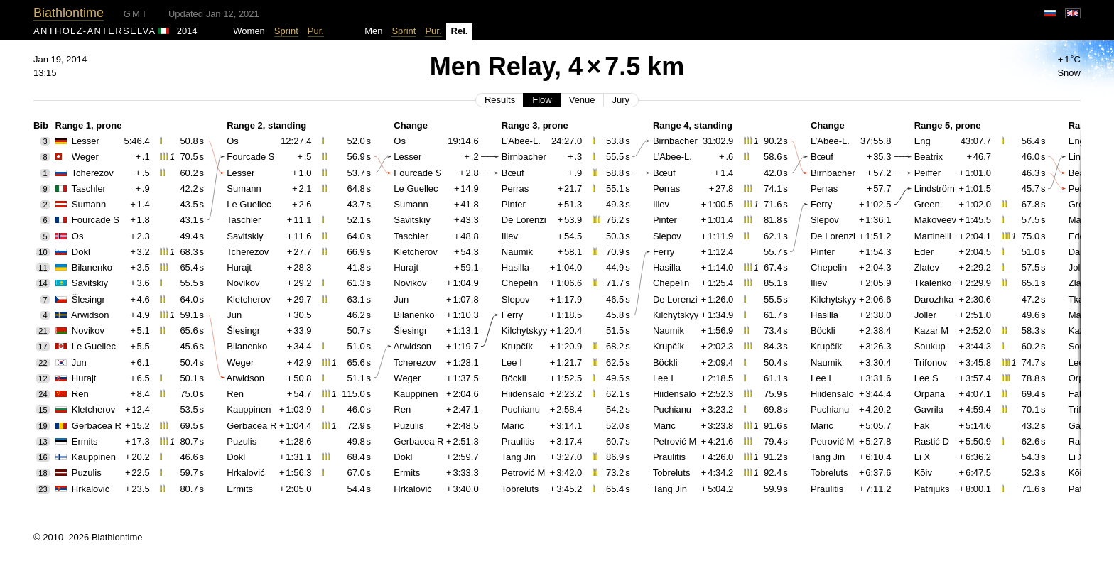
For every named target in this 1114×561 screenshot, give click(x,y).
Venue (582, 99)
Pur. (316, 31)
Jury (621, 99)
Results (500, 99)
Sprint (286, 31)
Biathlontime (68, 13)
